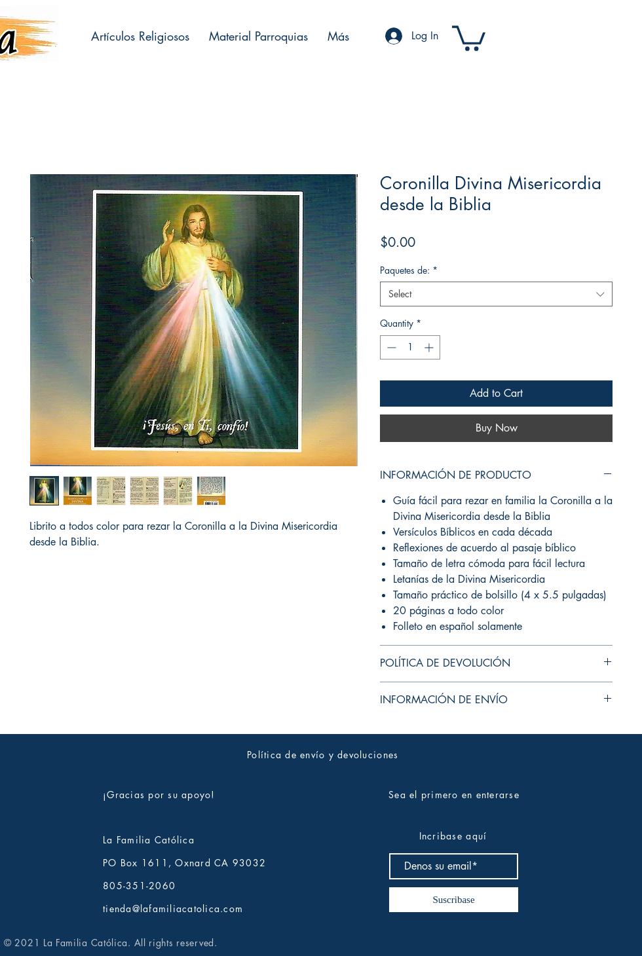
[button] (140, 36)
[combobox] (496, 294)
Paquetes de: (409, 270)
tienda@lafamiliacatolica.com (173, 908)
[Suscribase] (453, 899)
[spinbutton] (410, 347)
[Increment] (430, 347)
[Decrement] (390, 347)
